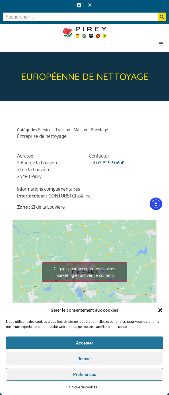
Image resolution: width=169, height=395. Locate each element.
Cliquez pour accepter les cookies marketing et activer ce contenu (84, 272)
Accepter (84, 343)
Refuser (84, 359)
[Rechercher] (162, 17)
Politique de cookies (81, 388)
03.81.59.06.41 (110, 163)
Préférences (84, 375)
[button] (160, 311)
